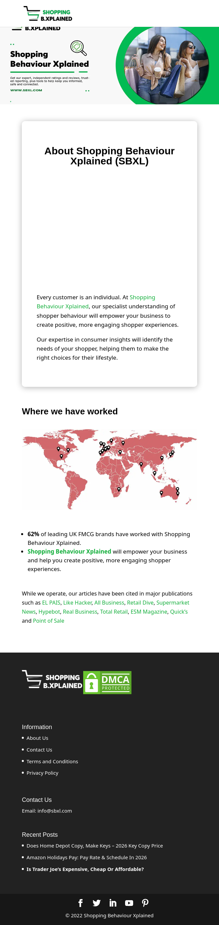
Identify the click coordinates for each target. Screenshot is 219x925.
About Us (37, 737)
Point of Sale (48, 620)
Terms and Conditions (52, 761)
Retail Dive (140, 602)
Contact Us (39, 749)
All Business (109, 602)
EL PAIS (51, 602)
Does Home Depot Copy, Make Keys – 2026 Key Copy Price (94, 845)
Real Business (80, 611)
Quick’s (179, 611)
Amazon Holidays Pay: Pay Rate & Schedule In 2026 (86, 857)
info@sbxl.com (55, 810)
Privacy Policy (42, 772)
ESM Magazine (148, 611)
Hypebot (49, 611)
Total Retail (114, 611)
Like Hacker (77, 602)
